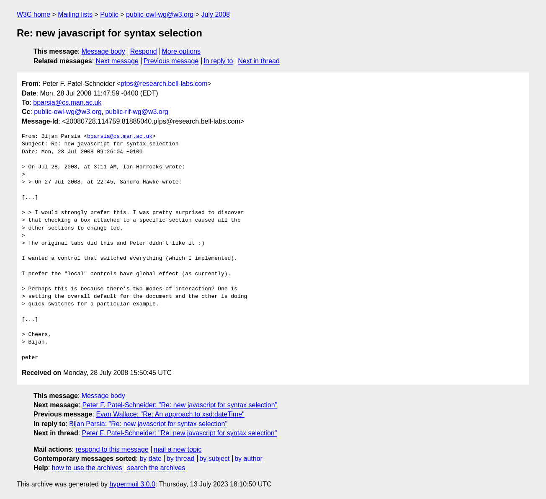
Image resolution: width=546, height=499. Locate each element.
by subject (214, 458)
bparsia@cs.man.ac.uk (67, 102)
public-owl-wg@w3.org (159, 14)
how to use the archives (87, 467)
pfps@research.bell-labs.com (164, 83)
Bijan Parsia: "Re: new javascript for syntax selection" (148, 423)
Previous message (171, 61)
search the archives (156, 467)
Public (109, 14)
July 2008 (215, 14)
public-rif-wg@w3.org (136, 111)
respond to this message (111, 449)
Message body (103, 51)
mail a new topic (178, 449)
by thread (181, 458)
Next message (117, 61)
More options (181, 51)
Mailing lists (75, 14)
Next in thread (259, 61)
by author (248, 458)
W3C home (33, 14)
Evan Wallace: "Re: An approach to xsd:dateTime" (170, 414)
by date (150, 458)
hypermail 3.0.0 (132, 484)
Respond (143, 51)
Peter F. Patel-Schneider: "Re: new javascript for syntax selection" (180, 405)
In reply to (218, 61)
